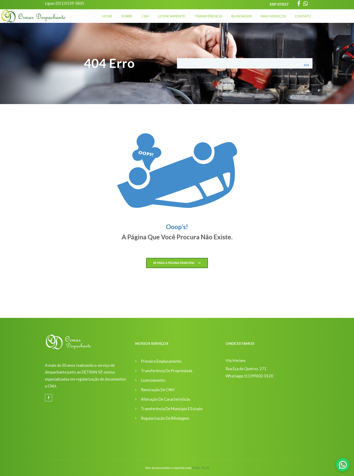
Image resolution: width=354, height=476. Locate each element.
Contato (303, 16)
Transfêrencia (208, 16)
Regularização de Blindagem (165, 418)
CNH (145, 16)
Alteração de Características (165, 399)
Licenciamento (172, 16)
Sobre (127, 16)
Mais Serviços (273, 16)
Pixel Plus (200, 468)
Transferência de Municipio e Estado (172, 408)
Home (107, 16)
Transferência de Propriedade (166, 370)
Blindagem (241, 16)
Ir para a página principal (177, 263)
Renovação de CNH (158, 389)
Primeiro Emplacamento (161, 361)
